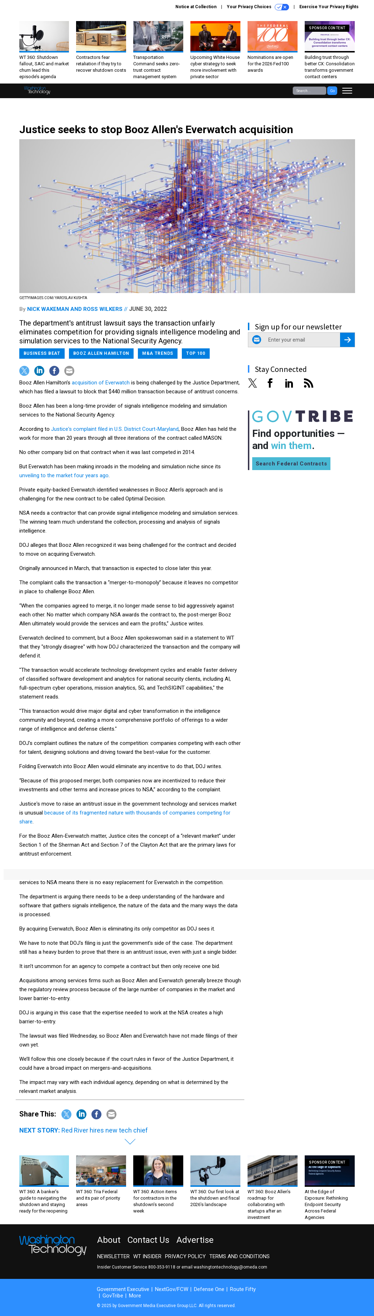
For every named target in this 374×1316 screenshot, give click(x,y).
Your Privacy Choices (258, 7)
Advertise (195, 1240)
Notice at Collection (195, 6)
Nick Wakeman (48, 309)
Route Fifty (243, 1289)
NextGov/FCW (171, 1289)
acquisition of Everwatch (101, 382)
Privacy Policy (185, 1256)
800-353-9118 (161, 1267)
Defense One (209, 1289)
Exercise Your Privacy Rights (329, 6)
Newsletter (113, 1256)
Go (332, 91)
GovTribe (113, 1295)
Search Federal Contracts (291, 463)
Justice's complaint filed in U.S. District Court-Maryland (115, 429)
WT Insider (147, 1256)
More (135, 1295)
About (108, 1240)
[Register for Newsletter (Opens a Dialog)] (347, 340)
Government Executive (123, 1289)
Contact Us (148, 1240)
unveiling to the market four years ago (64, 475)
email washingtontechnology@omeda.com (224, 1267)
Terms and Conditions (239, 1256)
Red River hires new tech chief (104, 1130)
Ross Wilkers (103, 309)
